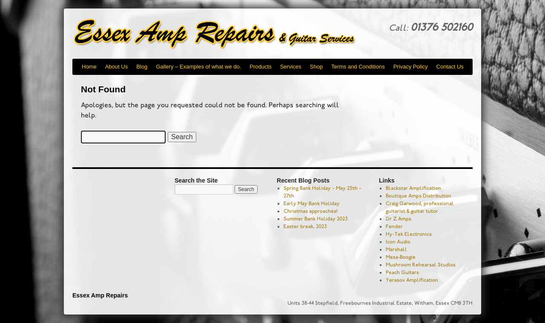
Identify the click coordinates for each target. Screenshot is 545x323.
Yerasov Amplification (412, 280)
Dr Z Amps (398, 219)
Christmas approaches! (311, 211)
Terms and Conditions (358, 66)
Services (290, 66)
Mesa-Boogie (401, 257)
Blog (141, 66)
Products (260, 66)
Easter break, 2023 (305, 226)
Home (89, 66)
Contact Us (450, 66)
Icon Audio (398, 242)
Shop (316, 66)
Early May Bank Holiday (312, 203)
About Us (116, 66)
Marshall (396, 249)
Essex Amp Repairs (221, 34)
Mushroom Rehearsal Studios (421, 265)
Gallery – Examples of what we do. (198, 66)
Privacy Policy (410, 66)
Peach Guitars (402, 272)
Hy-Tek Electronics (409, 234)
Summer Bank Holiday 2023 (316, 219)
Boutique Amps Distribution (418, 196)
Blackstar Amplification (413, 188)
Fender (394, 226)
